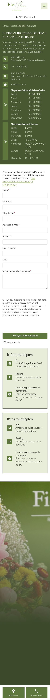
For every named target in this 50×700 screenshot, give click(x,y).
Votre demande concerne (17, 271)
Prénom (7, 202)
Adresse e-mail (11, 225)
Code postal (9, 248)
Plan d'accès (13, 696)
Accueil (21, 26)
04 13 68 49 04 (27, 17)
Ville (5, 260)
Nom (6, 190)
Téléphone (9, 213)
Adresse (7, 237)
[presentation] (23, 330)
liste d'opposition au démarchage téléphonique (19, 182)
